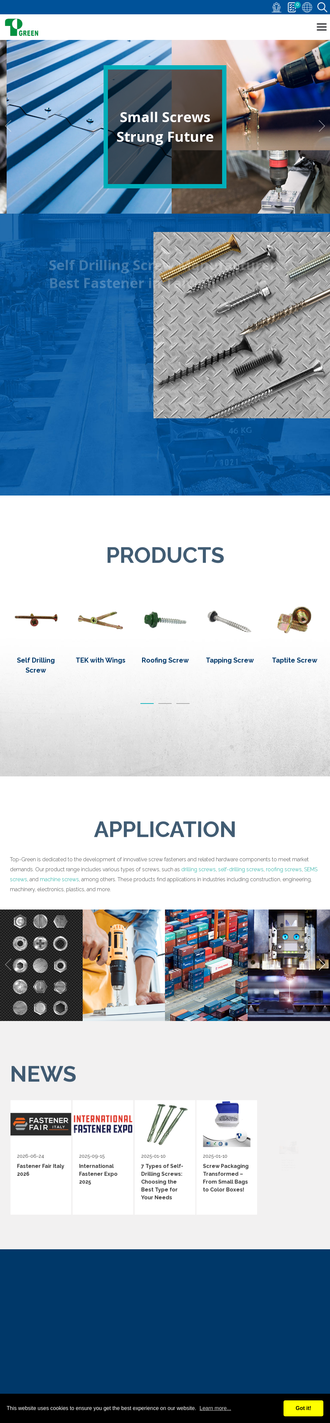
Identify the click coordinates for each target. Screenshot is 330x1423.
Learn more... (215, 1408)
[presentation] (11, 126)
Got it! (303, 1408)
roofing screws (284, 938)
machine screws (59, 948)
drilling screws (198, 938)
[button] (147, 792)
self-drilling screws (241, 938)
